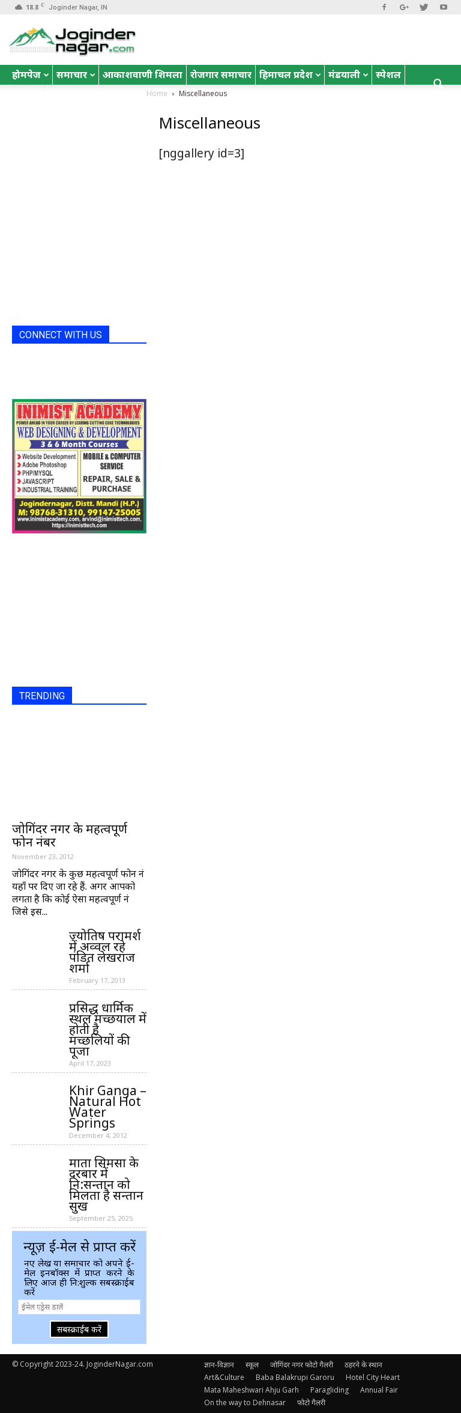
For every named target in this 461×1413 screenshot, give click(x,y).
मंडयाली (348, 74)
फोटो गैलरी (311, 1402)
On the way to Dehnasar (245, 1402)
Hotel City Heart (373, 1377)
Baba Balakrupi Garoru (295, 1377)
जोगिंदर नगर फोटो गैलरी (301, 1365)
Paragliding (329, 1390)
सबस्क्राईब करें (79, 1329)
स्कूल (252, 1365)
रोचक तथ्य (121, 94)
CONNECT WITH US (60, 335)
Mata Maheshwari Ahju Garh (251, 1390)
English (73, 94)
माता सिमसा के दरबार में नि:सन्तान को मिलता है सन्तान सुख (106, 1184)
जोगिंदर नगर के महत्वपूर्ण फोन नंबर (69, 835)
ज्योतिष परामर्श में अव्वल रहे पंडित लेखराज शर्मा (105, 951)
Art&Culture (224, 1377)
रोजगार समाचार (221, 74)
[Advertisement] (72, 256)
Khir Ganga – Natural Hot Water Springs (107, 1106)
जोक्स (28, 94)
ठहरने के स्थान (363, 1365)
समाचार (75, 74)
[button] (438, 84)
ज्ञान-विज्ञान (219, 1365)
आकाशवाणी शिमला (142, 74)
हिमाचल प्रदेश (290, 74)
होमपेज (30, 74)
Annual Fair (379, 1390)
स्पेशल (388, 74)
